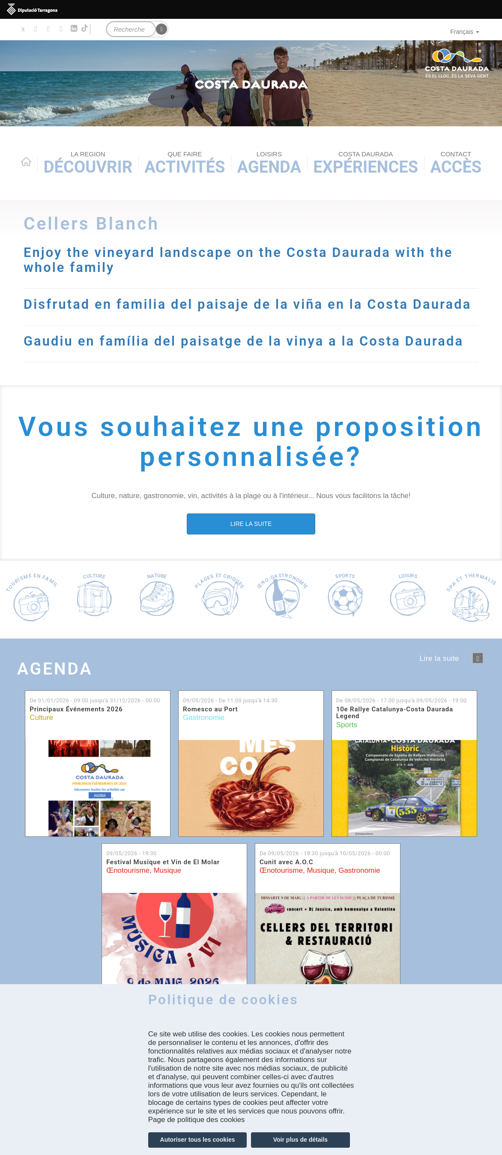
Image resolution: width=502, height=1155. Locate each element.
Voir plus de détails (300, 1139)
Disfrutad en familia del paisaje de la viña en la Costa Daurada (221, 311)
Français (464, 31)
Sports (346, 739)
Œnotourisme (127, 885)
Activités (184, 163)
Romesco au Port (210, 724)
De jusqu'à (95, 715)
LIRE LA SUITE (251, 538)
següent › (477, 673)
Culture (41, 732)
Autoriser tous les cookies (197, 1139)
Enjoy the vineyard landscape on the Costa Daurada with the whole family (244, 260)
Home (26, 161)
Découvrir (88, 163)
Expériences (365, 163)
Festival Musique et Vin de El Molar (163, 876)
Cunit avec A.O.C (287, 876)
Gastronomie (203, 732)
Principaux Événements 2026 (76, 724)
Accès (455, 163)
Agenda (269, 163)
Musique (167, 885)
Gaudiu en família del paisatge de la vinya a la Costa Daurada (250, 356)
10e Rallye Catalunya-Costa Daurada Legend (394, 727)
